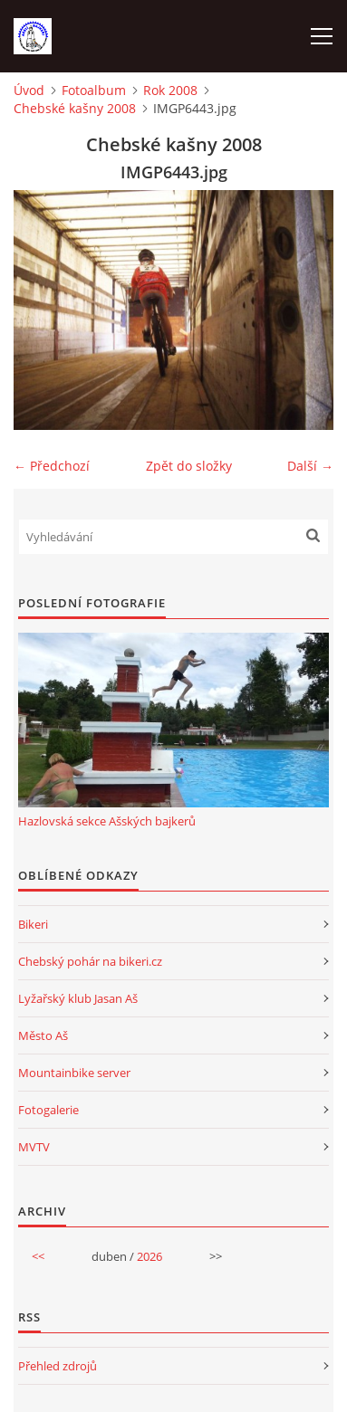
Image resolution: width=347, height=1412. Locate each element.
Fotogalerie (48, 1110)
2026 (149, 1256)
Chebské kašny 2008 (75, 108)
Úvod (29, 90)
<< (38, 1256)
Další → (310, 465)
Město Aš (43, 1035)
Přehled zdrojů (57, 1366)
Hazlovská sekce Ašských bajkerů (107, 821)
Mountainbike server (74, 1072)
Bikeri (33, 924)
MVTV (34, 1147)
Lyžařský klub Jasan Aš (78, 998)
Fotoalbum (94, 90)
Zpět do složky (189, 465)
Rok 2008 (170, 90)
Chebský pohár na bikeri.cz (90, 961)
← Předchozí (52, 465)
